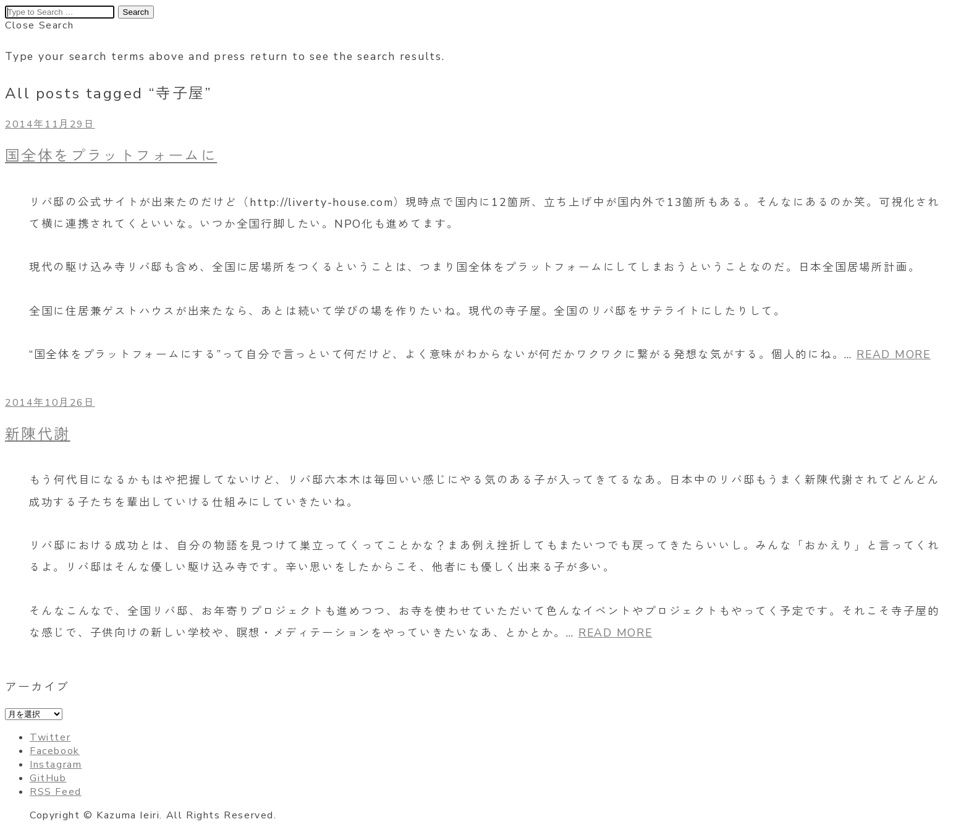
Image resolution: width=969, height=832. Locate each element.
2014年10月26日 (50, 403)
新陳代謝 (37, 434)
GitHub (48, 778)
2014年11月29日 (50, 124)
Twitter (50, 737)
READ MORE (894, 354)
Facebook (55, 751)
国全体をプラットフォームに (111, 156)
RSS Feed (56, 792)
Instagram (56, 764)
